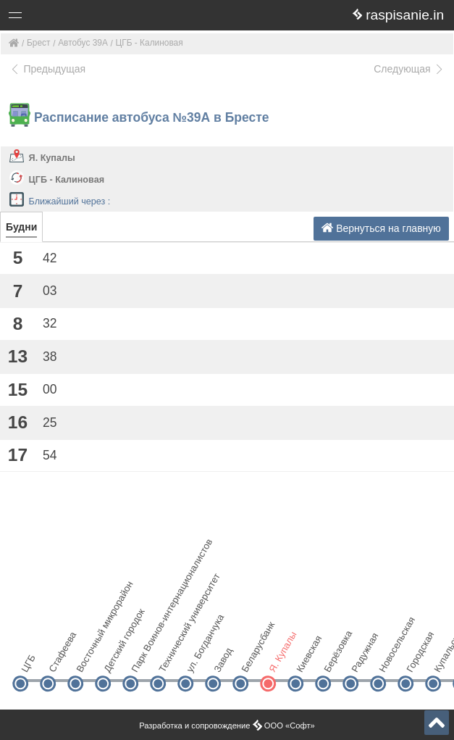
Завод (222, 660)
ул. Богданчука (197, 659)
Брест (38, 43)
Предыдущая (47, 69)
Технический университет (169, 659)
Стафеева (59, 659)
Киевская (307, 659)
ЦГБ (28, 663)
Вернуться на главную (381, 228)
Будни (21, 227)
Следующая (409, 69)
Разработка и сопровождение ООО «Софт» (227, 725)
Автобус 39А (83, 43)
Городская (417, 659)
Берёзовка (334, 659)
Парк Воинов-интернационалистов (142, 659)
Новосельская (390, 659)
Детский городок (114, 659)
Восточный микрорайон (87, 659)
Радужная (362, 659)
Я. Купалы (52, 158)
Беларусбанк (252, 659)
